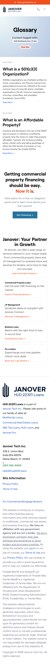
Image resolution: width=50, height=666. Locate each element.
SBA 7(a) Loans (11, 427)
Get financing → (25, 215)
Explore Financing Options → (18, 294)
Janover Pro (9, 432)
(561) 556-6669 (12, 464)
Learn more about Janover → (25, 273)
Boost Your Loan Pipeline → (17, 360)
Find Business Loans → (15, 338)
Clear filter (25, 47)
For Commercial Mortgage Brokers (22, 501)
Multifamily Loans (13, 417)
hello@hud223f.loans (15, 471)
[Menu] (44, 9)
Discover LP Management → (17, 316)
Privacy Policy (10, 484)
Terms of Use (10, 489)
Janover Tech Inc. (12, 408)
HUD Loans (27, 427)
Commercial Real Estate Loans (20, 422)
